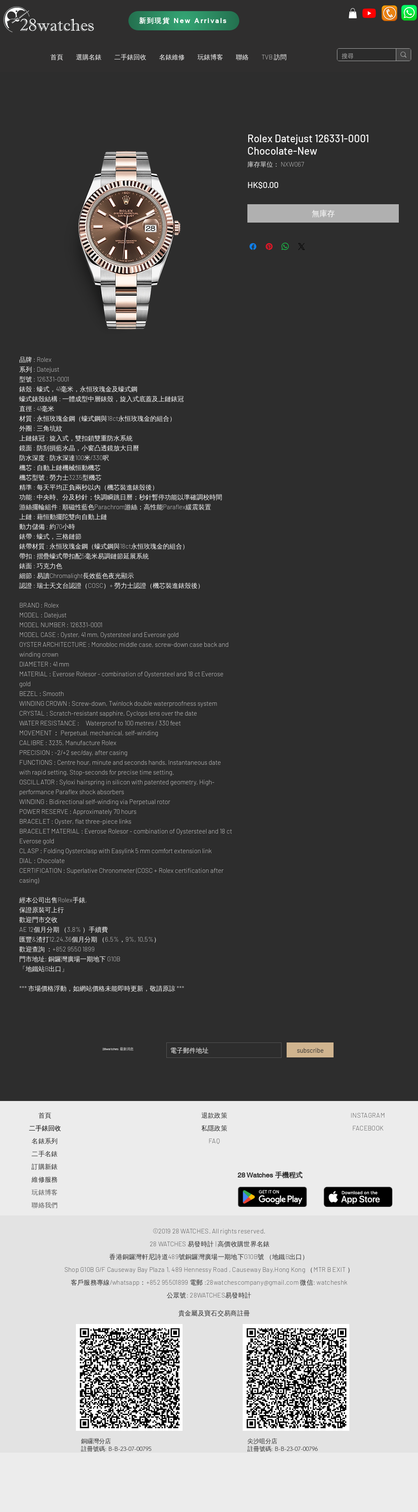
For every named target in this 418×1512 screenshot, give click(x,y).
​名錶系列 (45, 1141)
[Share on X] (301, 246)
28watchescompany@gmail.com (252, 1282)
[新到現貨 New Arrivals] (183, 20)
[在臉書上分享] (253, 246)
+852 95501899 (167, 1282)
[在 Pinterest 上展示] (269, 246)
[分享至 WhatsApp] (285, 246)
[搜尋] (360, 56)
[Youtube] (369, 13)
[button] (89, 56)
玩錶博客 (45, 1192)
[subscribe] (310, 1049)
